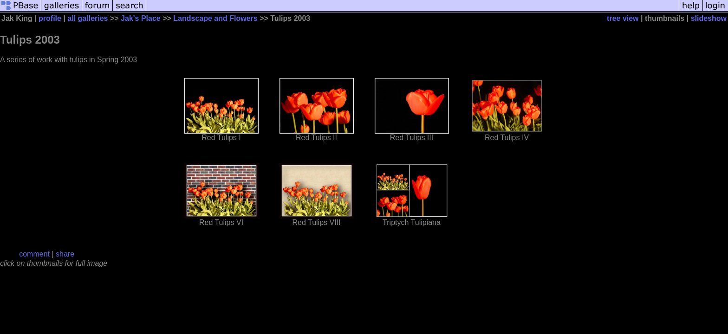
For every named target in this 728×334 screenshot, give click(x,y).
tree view (622, 18)
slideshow (709, 18)
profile (50, 18)
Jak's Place (141, 18)
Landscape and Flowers (215, 18)
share (65, 254)
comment (34, 254)
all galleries (87, 18)
